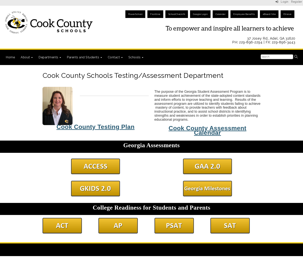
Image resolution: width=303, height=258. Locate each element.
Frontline (155, 14)
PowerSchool (135, 14)
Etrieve (287, 14)
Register (296, 1)
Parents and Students (84, 57)
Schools (135, 57)
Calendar (220, 14)
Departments (49, 57)
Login (281, 1)
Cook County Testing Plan (95, 126)
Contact (115, 57)
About (27, 57)
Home (10, 57)
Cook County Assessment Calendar (207, 130)
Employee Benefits (244, 14)
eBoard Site (269, 14)
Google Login (200, 14)
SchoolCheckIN (176, 14)
